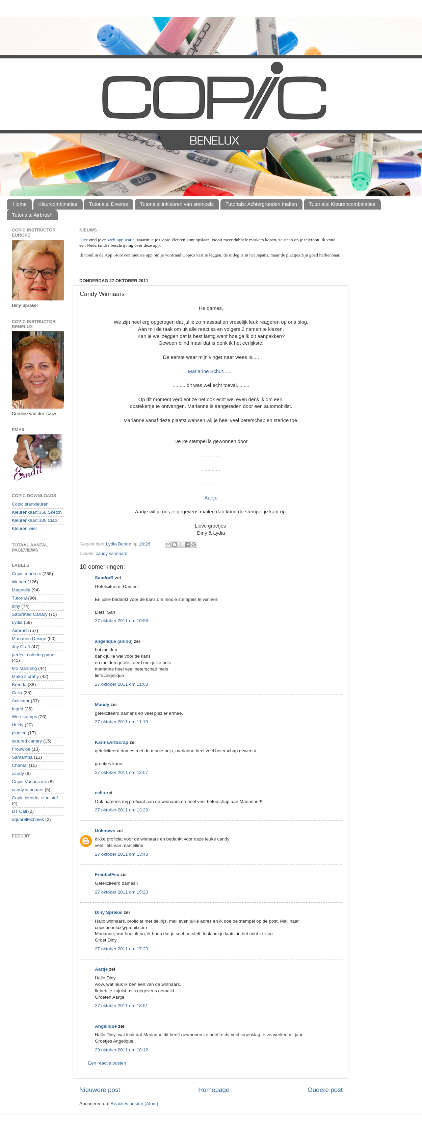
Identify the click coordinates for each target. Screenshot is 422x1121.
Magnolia (21, 589)
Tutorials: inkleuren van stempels (177, 204)
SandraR (104, 577)
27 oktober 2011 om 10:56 (121, 620)
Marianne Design (29, 638)
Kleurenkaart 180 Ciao (34, 520)
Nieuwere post (99, 1089)
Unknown (105, 830)
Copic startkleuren (30, 504)
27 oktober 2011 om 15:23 (121, 892)
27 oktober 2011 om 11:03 (121, 684)
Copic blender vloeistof (35, 797)
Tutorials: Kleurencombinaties (342, 204)
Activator (21, 700)
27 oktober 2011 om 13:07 (121, 772)
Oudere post (325, 1089)
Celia (17, 692)
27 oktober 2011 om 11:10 (121, 721)
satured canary (27, 741)
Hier (83, 239)
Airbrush (20, 630)
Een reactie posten (107, 1063)
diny (16, 606)
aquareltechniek (28, 819)
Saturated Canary (30, 614)
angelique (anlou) (114, 641)
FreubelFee (107, 874)
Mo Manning (24, 668)
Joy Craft (21, 646)
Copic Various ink (29, 781)
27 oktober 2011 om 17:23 (121, 948)
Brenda (19, 684)
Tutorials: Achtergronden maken (261, 204)
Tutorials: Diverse (108, 204)
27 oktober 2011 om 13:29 (121, 809)
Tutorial (19, 598)
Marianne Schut (205, 371)
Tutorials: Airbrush (32, 215)
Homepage (213, 1089)
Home (20, 204)
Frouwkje (21, 749)
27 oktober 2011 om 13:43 (121, 854)
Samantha (22, 757)
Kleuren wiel (24, 528)
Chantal (20, 765)
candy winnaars (111, 553)
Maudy (102, 704)
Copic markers (26, 573)
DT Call (19, 811)
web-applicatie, (122, 239)
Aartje (211, 498)
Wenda (19, 581)
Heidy (18, 724)
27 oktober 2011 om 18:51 (121, 1005)
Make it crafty (25, 676)
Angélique (106, 1026)
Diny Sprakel (109, 912)
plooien (19, 732)
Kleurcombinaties (57, 204)
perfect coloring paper (34, 654)
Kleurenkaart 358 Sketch (37, 512)
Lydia (17, 622)
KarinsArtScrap (111, 742)
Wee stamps (24, 716)
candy (18, 773)
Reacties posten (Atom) (134, 1103)
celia (100, 792)
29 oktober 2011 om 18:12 (121, 1049)
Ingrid (17, 708)
